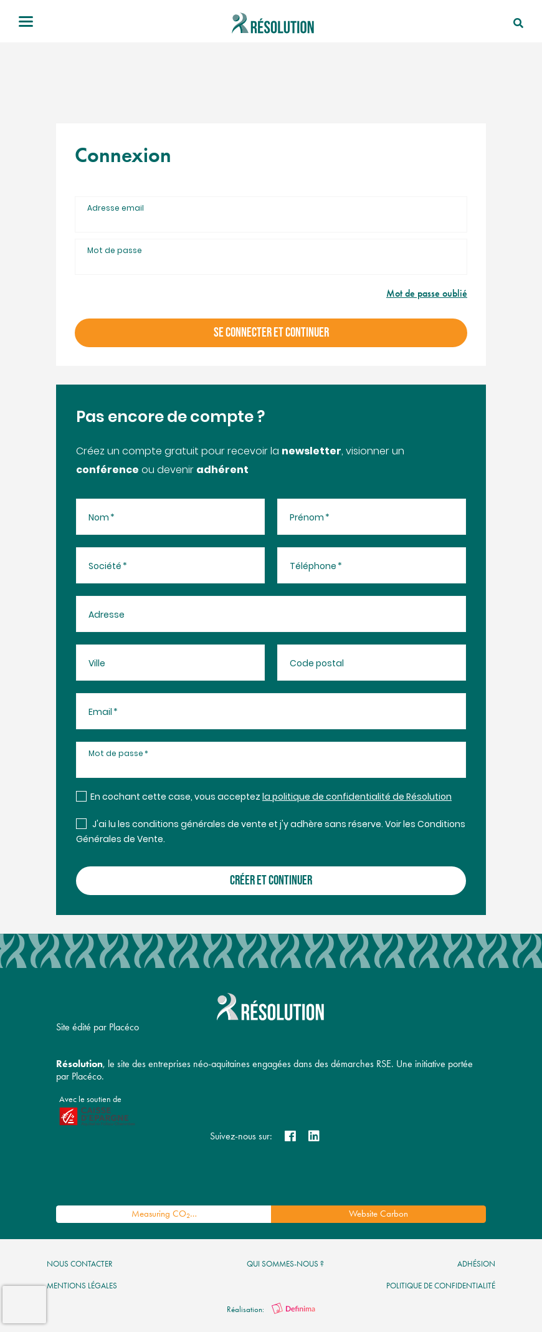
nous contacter (80, 1263)
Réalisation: (271, 1309)
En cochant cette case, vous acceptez (271, 797)
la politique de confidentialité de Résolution (357, 797)
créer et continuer (271, 880)
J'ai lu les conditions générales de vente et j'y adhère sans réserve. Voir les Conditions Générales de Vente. (270, 832)
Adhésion (476, 1263)
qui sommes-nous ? (285, 1263)
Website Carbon (378, 1213)
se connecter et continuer (271, 332)
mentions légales (82, 1285)
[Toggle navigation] (26, 23)
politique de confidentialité (440, 1285)
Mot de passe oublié (426, 293)
